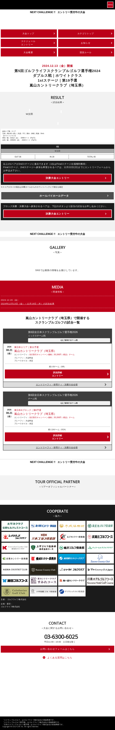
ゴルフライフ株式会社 (14, 684)
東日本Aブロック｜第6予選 (27, 410)
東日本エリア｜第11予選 (26, 347)
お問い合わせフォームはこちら (57, 649)
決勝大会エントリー (58, 178)
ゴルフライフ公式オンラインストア (46, 688)
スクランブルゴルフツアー (63, 684)
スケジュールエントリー (28, 43)
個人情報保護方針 (51, 701)
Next (111, 15)
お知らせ (85, 43)
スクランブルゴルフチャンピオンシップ (22, 692)
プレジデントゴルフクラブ (16, 688)
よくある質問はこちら (59, 657)
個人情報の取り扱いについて (75, 701)
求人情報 (94, 701)
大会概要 (28, 52)
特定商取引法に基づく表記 (29, 701)
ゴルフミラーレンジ (73, 688)
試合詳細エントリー (57, 374)
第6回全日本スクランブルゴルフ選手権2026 (69, 334)
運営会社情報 (9, 701)
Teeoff (80, 684)
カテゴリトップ (85, 33)
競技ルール (86, 52)
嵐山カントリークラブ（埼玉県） (35, 350)
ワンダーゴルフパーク (94, 688)
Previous (3, 15)
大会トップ (28, 33)
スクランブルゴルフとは (37, 684)
